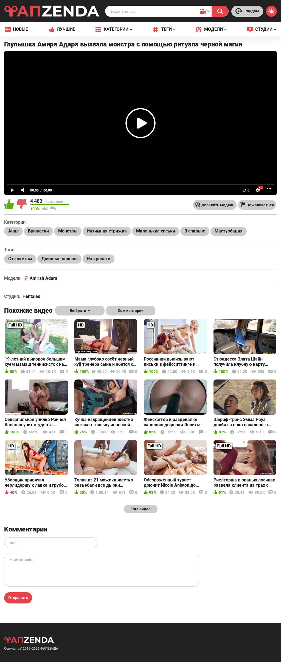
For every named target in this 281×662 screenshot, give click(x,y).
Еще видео (141, 509)
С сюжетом (20, 258)
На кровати (98, 258)
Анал (13, 231)
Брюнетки (38, 231)
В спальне (194, 231)
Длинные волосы (59, 258)
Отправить (18, 597)
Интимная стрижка (107, 231)
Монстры (67, 231)
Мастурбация (229, 231)
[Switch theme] (271, 11)
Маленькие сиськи (155, 231)
